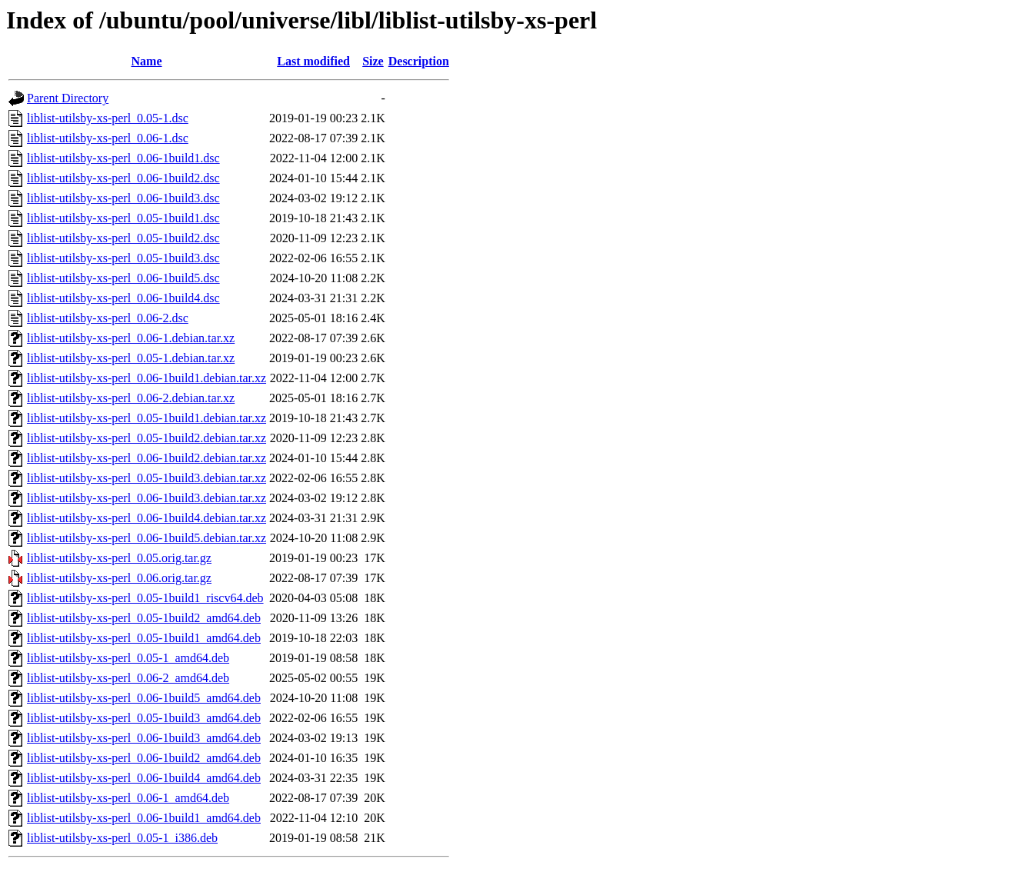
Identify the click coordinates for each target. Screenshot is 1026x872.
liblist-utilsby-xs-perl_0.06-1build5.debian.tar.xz (146, 537)
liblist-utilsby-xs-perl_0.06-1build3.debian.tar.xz (146, 497)
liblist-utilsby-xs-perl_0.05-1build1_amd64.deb (144, 637)
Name (147, 61)
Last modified (313, 61)
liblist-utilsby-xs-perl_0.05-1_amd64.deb (128, 657)
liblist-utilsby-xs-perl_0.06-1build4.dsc (123, 298)
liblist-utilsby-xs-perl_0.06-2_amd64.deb (128, 677)
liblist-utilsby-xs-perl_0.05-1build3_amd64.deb (144, 717)
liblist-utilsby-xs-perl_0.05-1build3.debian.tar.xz (146, 477)
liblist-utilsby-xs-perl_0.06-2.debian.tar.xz (131, 397)
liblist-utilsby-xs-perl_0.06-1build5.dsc (123, 278)
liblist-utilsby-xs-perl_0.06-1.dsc (107, 138)
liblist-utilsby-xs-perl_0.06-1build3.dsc (123, 198)
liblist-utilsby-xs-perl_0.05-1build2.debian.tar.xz (146, 437)
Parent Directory (67, 98)
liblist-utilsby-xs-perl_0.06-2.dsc (107, 318)
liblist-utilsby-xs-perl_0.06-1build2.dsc (123, 178)
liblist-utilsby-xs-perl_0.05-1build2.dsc (123, 238)
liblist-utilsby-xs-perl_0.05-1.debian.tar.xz (131, 357)
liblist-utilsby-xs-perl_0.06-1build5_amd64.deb (144, 697)
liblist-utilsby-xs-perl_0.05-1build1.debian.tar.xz (146, 417)
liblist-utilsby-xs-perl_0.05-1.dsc (107, 118)
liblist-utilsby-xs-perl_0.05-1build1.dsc (123, 218)
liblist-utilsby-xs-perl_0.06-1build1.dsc (123, 158)
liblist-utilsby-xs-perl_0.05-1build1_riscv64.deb (145, 597)
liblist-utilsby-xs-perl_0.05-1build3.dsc (123, 258)
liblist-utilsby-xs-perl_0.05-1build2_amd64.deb (144, 617)
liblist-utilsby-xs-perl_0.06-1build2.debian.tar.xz (146, 457)
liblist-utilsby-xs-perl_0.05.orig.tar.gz (119, 557)
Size (373, 61)
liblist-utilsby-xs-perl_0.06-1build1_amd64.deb (144, 817)
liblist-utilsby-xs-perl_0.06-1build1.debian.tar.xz (146, 377)
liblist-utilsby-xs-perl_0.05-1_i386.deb (122, 837)
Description (418, 61)
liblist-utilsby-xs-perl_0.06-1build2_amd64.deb (144, 757)
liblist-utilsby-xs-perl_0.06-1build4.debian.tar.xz (146, 517)
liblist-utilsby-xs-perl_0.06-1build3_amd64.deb (144, 737)
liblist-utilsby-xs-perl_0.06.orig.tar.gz (119, 577)
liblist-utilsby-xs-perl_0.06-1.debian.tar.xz (131, 337)
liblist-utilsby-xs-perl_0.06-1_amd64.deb (128, 797)
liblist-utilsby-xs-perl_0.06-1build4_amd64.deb (144, 777)
